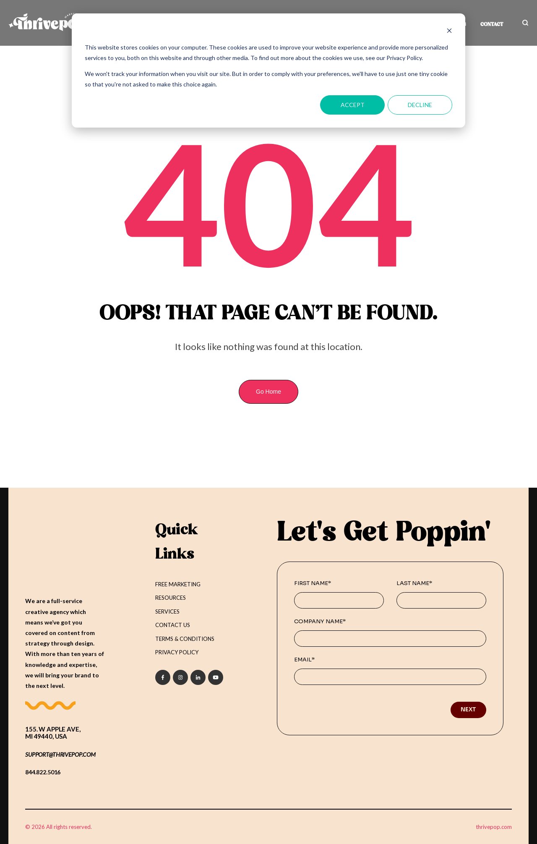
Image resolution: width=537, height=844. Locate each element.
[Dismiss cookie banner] (449, 31)
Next (468, 709)
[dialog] (268, 70)
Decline (420, 104)
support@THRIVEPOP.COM (60, 754)
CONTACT (491, 24)
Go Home (268, 391)
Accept (353, 104)
